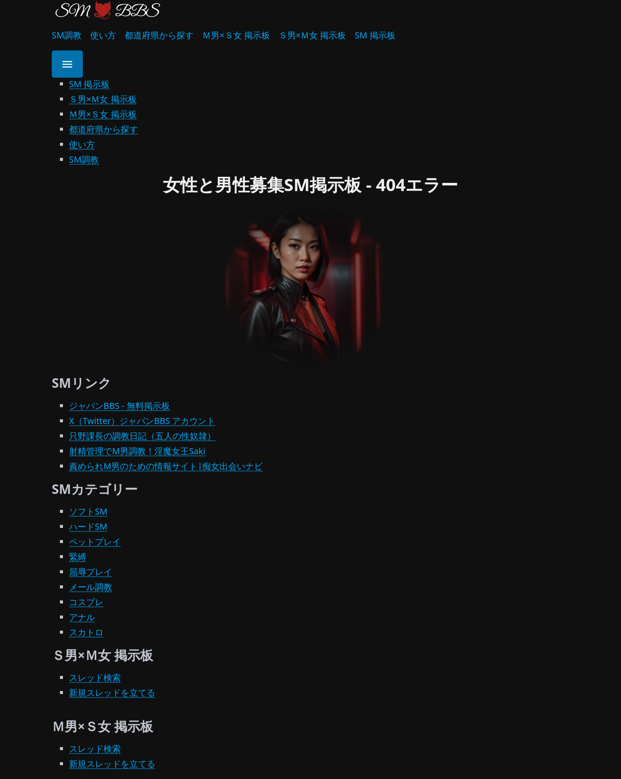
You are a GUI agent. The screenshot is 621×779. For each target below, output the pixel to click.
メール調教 (90, 587)
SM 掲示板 (374, 35)
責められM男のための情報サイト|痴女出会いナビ (166, 466)
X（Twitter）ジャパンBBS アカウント (142, 421)
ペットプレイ (95, 541)
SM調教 (67, 35)
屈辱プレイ (90, 572)
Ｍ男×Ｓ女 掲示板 (236, 35)
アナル (82, 617)
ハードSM (88, 526)
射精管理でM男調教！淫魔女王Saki (137, 451)
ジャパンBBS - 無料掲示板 (119, 405)
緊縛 (77, 556)
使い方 (103, 35)
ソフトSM (88, 511)
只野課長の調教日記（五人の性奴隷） (142, 436)
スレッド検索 (95, 677)
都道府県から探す (159, 35)
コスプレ (86, 602)
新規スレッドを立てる (112, 692)
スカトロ (86, 632)
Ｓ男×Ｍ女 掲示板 (312, 35)
